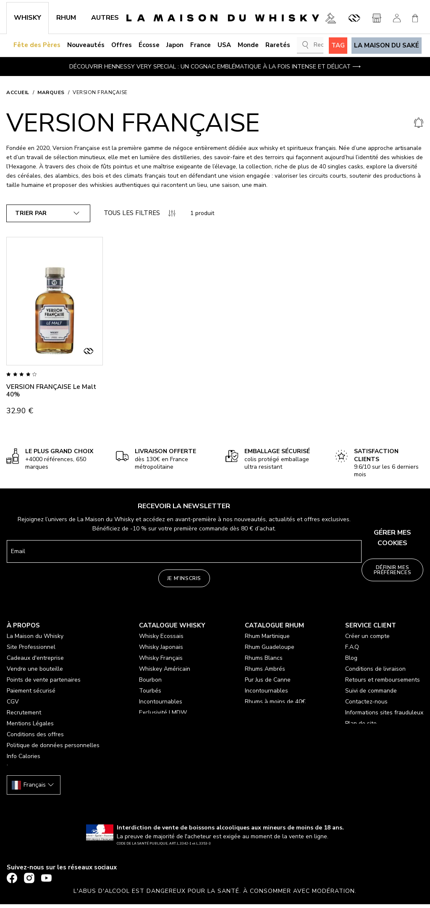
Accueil (17, 92)
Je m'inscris (184, 578)
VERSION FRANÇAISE (100, 92)
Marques (51, 92)
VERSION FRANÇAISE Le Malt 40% (51, 391)
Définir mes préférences (393, 570)
